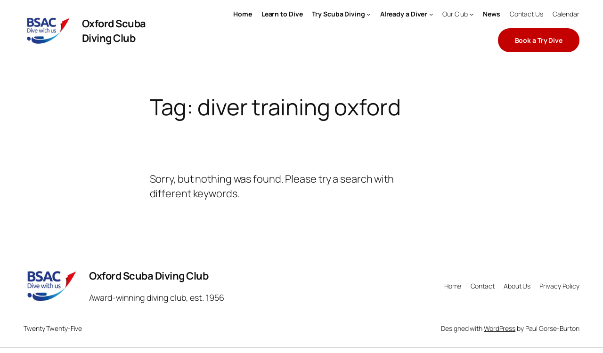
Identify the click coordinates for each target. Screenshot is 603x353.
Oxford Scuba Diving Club (114, 30)
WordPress (499, 328)
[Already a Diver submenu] (431, 14)
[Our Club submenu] (471, 14)
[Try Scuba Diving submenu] (368, 14)
